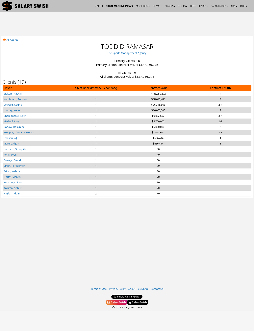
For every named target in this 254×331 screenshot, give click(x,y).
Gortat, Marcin (12, 177)
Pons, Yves (10, 154)
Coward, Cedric (13, 104)
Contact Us (157, 289)
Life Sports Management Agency (127, 53)
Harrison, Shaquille (15, 149)
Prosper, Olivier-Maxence (19, 132)
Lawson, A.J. (10, 138)
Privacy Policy (117, 289)
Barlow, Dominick (14, 127)
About (131, 289)
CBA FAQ (143, 289)
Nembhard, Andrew (15, 99)
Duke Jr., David (12, 160)
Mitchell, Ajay (11, 121)
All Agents (10, 39)
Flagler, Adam (12, 193)
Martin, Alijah (11, 143)
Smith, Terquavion (14, 165)
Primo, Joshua (12, 171)
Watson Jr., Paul (13, 182)
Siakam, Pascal (13, 93)
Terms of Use (99, 289)
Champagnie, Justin (15, 116)
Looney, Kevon (12, 110)
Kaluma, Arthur (12, 188)
